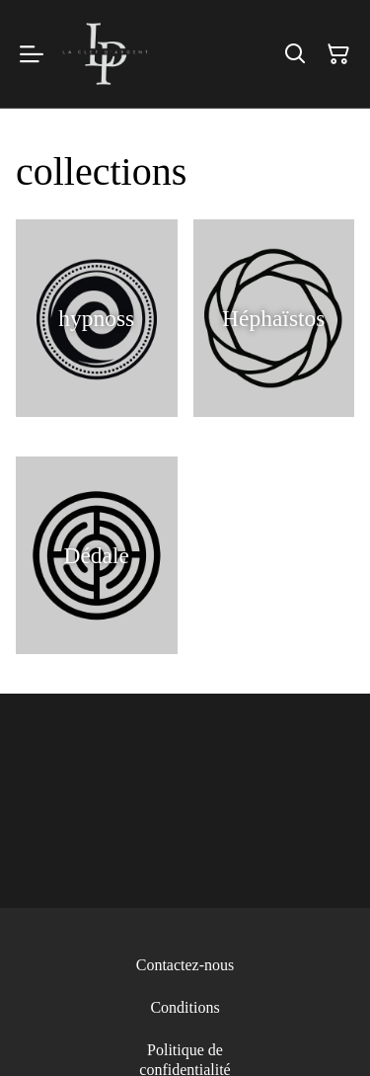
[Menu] (31, 54)
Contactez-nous (185, 964)
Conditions (184, 1007)
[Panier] (338, 54)
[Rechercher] (295, 54)
